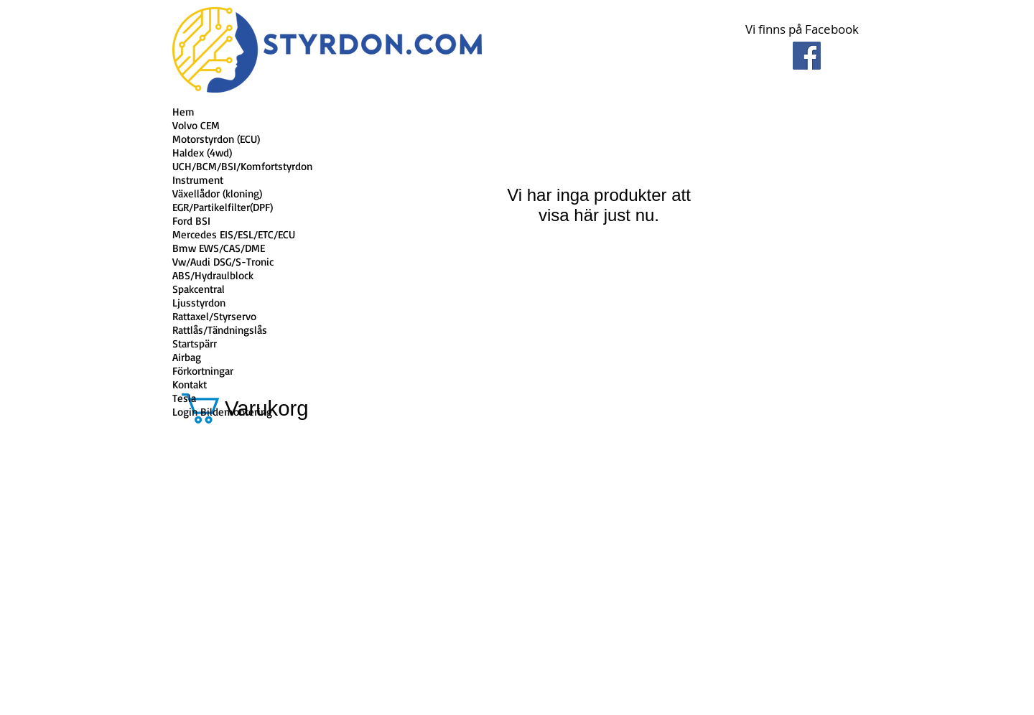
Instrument (197, 180)
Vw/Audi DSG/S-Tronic (223, 261)
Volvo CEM (196, 125)
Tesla (184, 398)
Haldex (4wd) (202, 152)
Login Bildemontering (222, 412)
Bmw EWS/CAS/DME (218, 248)
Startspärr (194, 343)
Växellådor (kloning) (217, 193)
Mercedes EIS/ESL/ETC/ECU (233, 234)
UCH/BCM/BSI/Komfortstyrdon (242, 166)
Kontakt (189, 384)
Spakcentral (198, 289)
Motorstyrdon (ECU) (216, 139)
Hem (183, 111)
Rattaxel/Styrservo (214, 316)
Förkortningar (202, 371)
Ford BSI (191, 221)
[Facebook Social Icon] (807, 56)
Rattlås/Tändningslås (219, 330)
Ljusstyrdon (198, 302)
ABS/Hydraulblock (212, 275)
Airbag (186, 357)
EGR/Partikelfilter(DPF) (222, 207)
